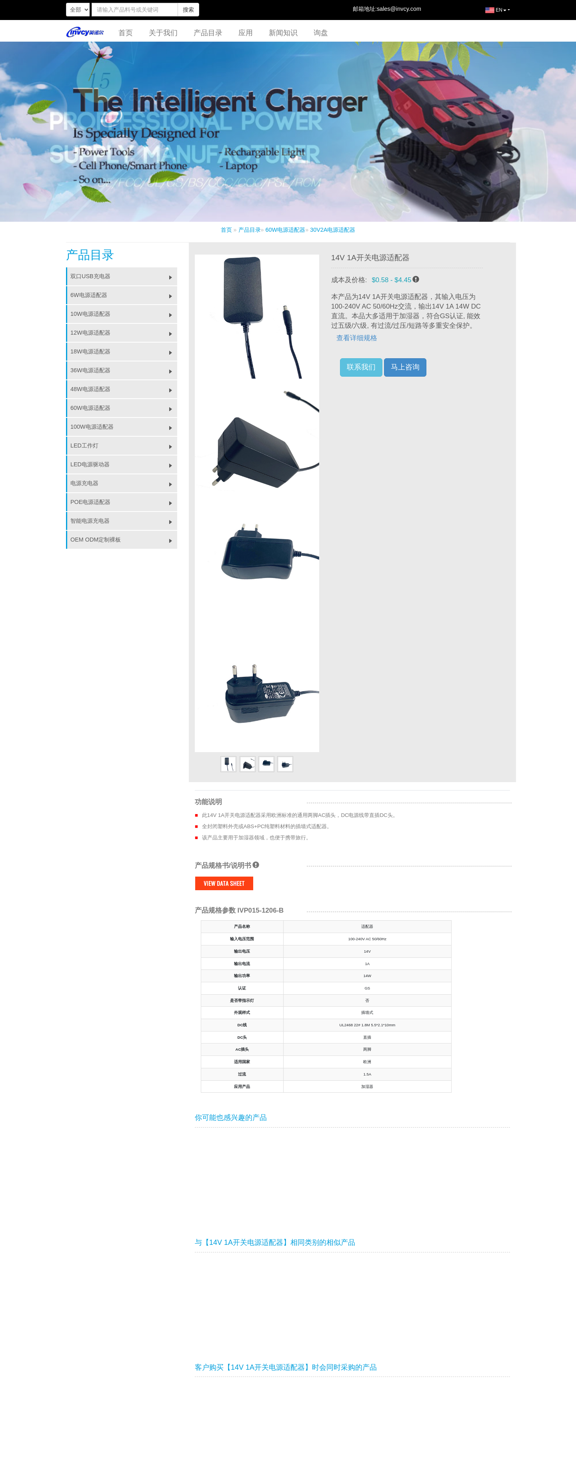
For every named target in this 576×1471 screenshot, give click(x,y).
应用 (245, 33)
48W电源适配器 (123, 389)
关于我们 (163, 33)
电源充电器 (123, 483)
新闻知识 (283, 33)
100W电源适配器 (123, 426)
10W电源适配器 (123, 314)
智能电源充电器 (123, 521)
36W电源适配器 (123, 370)
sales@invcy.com (399, 9)
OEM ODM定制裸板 (123, 539)
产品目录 (208, 33)
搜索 (188, 9)
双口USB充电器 (123, 276)
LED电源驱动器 (123, 464)
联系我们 (361, 367)
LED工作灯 (123, 445)
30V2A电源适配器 (332, 230)
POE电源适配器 (123, 502)
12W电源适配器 (123, 332)
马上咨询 (405, 367)
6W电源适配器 (123, 295)
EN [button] (489, 13)
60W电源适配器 (286, 230)
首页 (125, 33)
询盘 (321, 33)
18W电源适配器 (123, 351)
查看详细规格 (356, 338)
